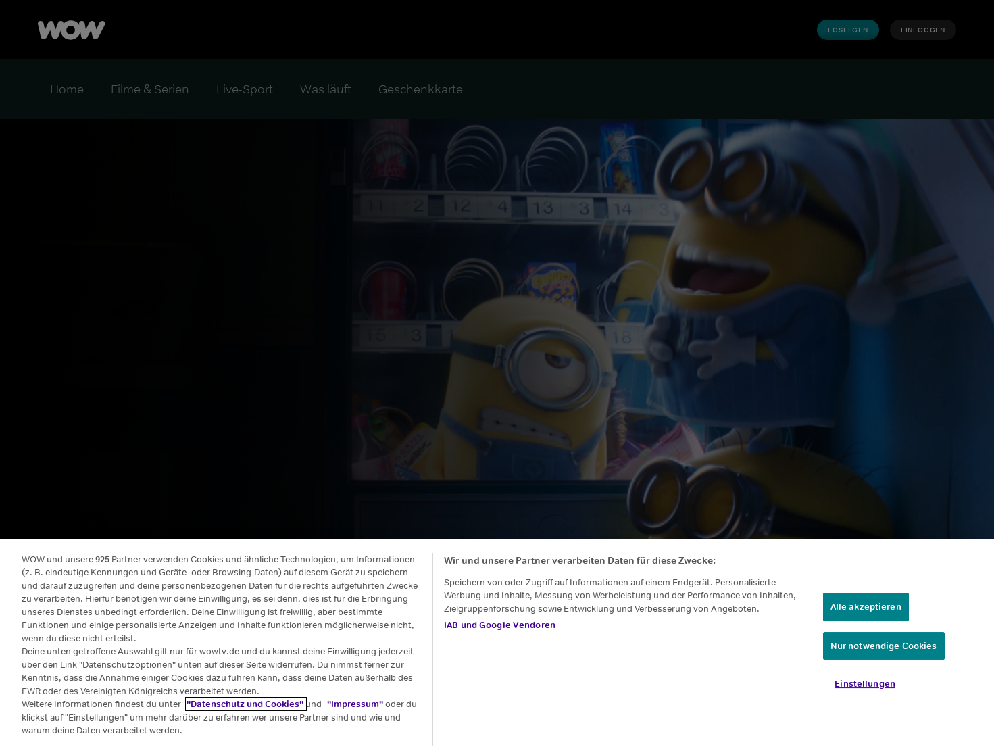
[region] (497, 646)
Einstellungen (865, 683)
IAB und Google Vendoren (499, 625)
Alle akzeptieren (865, 606)
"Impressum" (356, 704)
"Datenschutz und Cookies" (246, 704)
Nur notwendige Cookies (883, 646)
